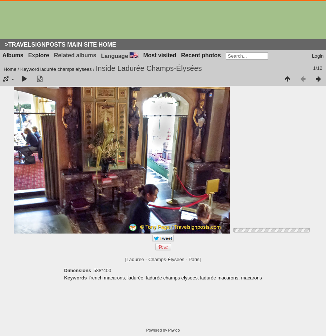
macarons (251, 278)
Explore (38, 55)
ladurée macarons (219, 278)
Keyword (30, 69)
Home (10, 69)
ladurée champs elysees (66, 69)
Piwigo (174, 330)
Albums (13, 55)
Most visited (159, 55)
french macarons (107, 278)
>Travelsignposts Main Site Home (60, 44)
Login (318, 56)
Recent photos (201, 55)
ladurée (135, 278)
